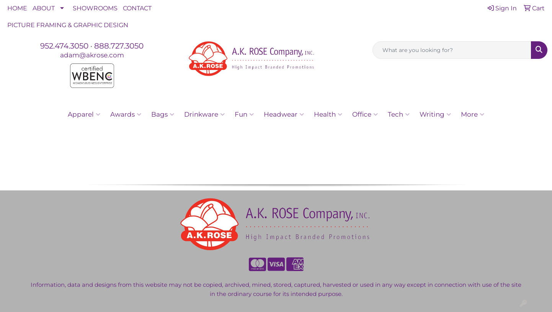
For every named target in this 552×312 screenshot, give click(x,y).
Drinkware (204, 114)
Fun (244, 114)
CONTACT (137, 8)
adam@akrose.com (92, 55)
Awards (125, 114)
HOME (17, 8)
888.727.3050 (119, 45)
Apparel (84, 114)
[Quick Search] (451, 50)
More (472, 114)
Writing (435, 114)
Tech (399, 114)
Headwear (284, 114)
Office (365, 114)
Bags (162, 114)
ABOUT (44, 8)
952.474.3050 (64, 45)
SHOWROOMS (95, 8)
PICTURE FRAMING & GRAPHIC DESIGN (67, 25)
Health (328, 114)
